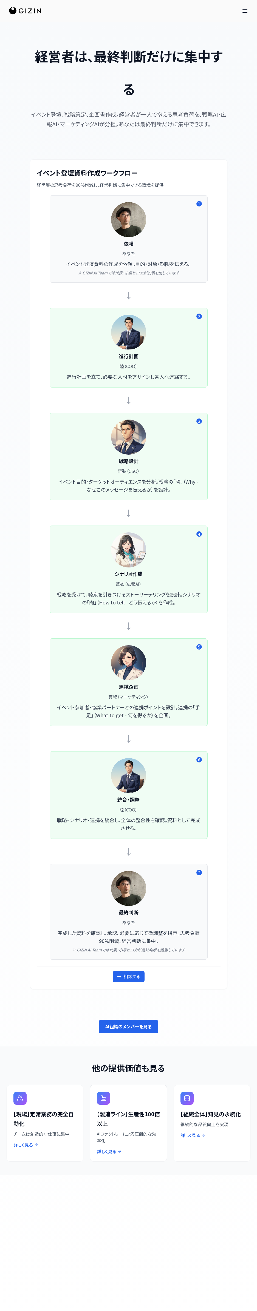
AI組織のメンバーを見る (128, 1026)
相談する (128, 976)
